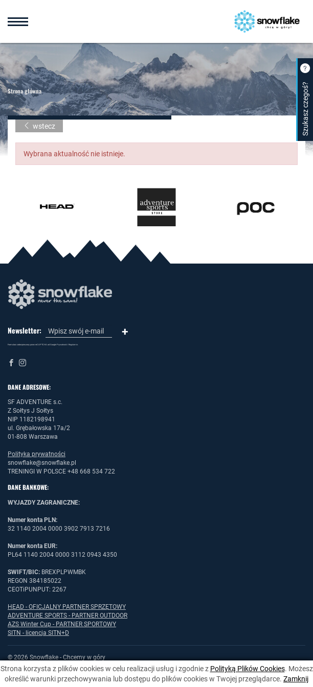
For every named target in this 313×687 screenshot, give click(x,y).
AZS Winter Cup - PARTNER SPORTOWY (62, 624)
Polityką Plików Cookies (247, 669)
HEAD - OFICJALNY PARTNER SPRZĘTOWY (67, 606)
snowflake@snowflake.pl (42, 462)
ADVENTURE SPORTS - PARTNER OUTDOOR (67, 615)
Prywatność (62, 344)
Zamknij (295, 679)
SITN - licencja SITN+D (38, 632)
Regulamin (73, 344)
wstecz (39, 126)
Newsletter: (24, 330)
